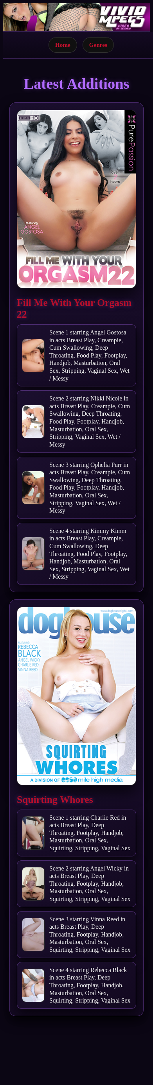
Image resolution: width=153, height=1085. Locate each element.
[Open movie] (76, 199)
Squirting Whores (55, 799)
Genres (98, 44)
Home (62, 44)
